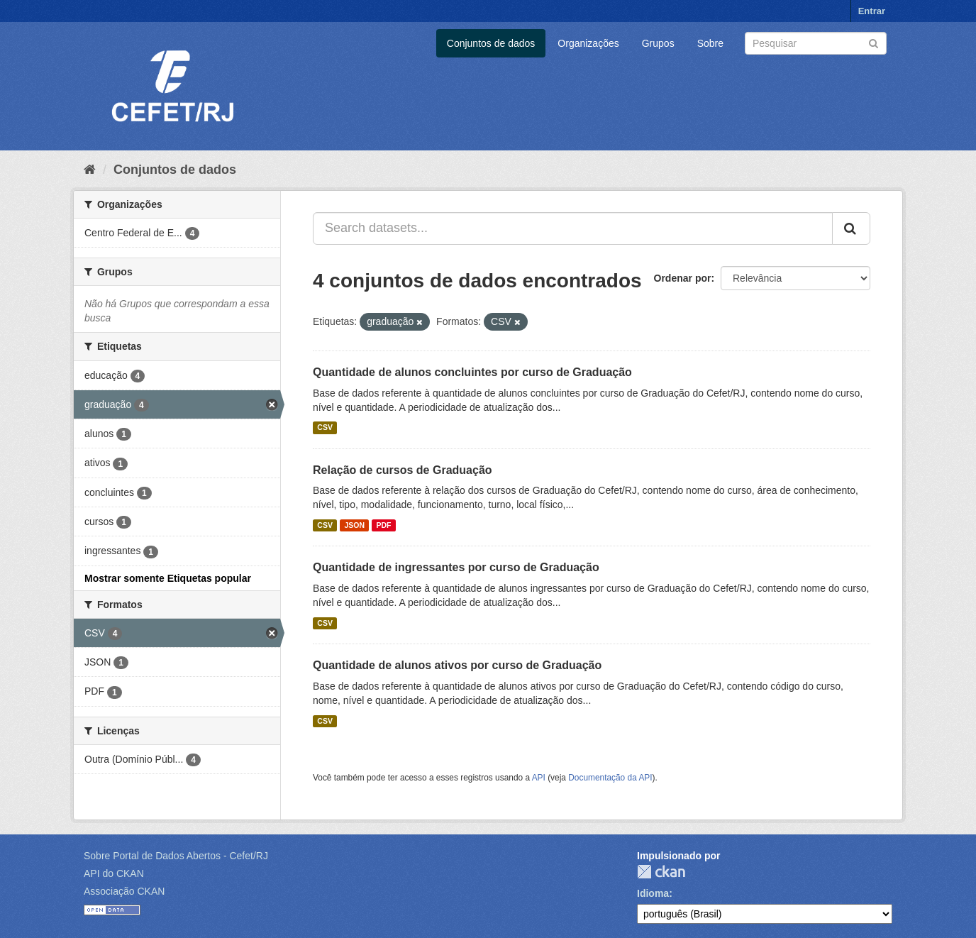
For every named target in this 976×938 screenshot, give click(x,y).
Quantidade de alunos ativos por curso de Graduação (457, 665)
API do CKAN (114, 873)
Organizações (588, 43)
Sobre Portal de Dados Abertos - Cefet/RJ (176, 855)
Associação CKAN (124, 891)
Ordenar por (682, 278)
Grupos (658, 43)
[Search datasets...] (573, 228)
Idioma (653, 893)
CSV (325, 428)
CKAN (661, 871)
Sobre (710, 43)
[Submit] (873, 42)
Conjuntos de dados (491, 43)
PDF (383, 525)
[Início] (90, 169)
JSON (354, 525)
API (538, 778)
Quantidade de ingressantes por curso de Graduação (456, 567)
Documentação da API (610, 778)
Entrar (871, 11)
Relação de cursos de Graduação (402, 470)
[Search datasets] (816, 43)
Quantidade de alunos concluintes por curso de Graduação (472, 372)
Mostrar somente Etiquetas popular (167, 578)
